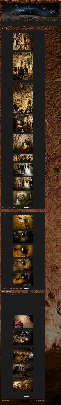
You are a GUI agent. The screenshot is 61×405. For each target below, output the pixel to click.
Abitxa (3, 31)
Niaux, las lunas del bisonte (51, 20)
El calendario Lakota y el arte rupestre (40, 22)
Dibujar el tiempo (6, 20)
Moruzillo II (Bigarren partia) (8, 294)
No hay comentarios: (19, 207)
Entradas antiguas (40, 400)
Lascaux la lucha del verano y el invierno (21, 22)
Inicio (24, 400)
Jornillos (4, 213)
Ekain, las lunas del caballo (37, 20)
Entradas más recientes (7, 400)
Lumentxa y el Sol (6, 22)
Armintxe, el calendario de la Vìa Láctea (20, 20)
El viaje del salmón (6, 25)
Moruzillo (23, 312)
